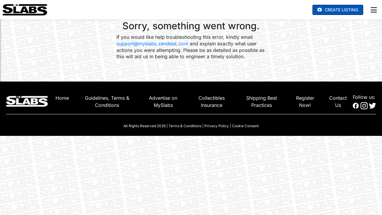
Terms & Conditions (185, 126)
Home (62, 98)
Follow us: (364, 97)
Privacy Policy (216, 126)
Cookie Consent (245, 126)
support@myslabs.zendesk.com (152, 44)
